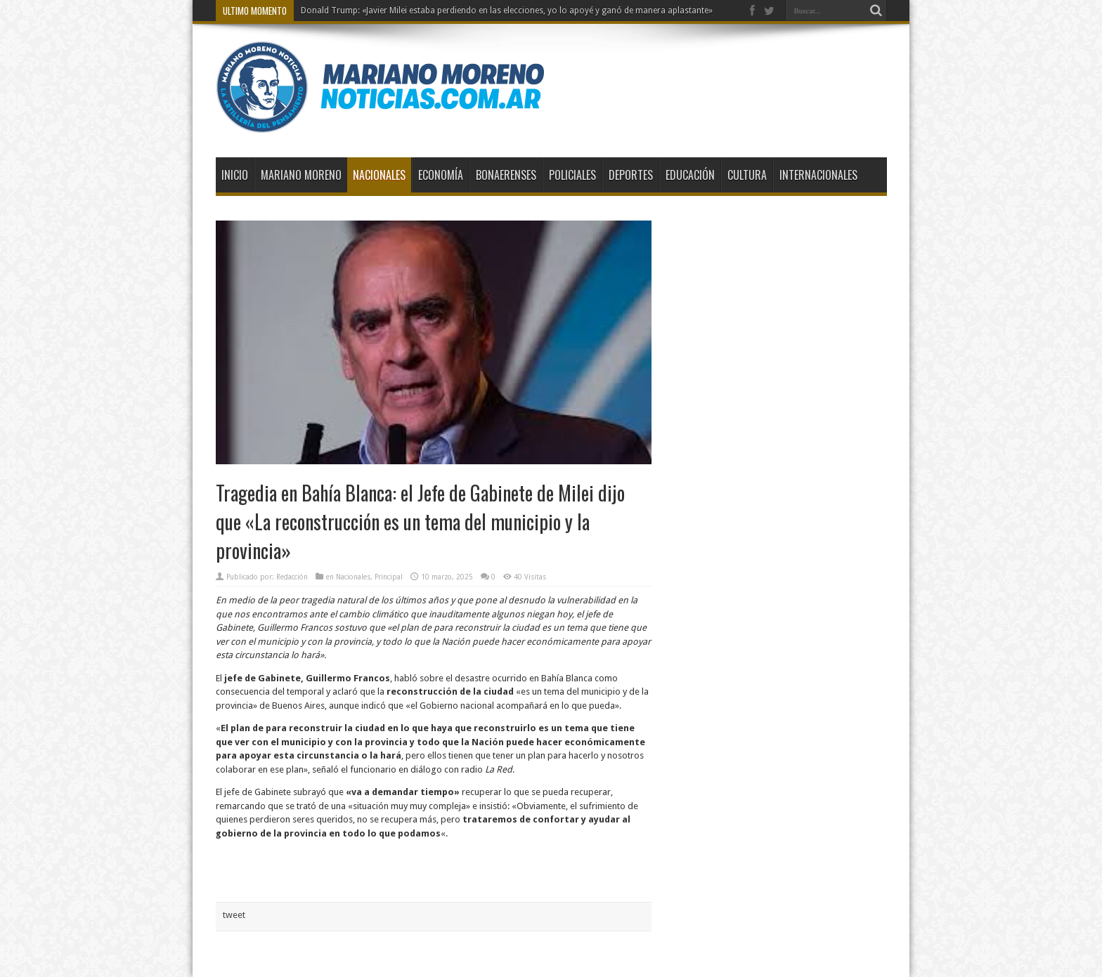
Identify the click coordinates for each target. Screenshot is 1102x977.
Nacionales (379, 174)
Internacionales (818, 174)
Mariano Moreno (301, 174)
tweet (234, 915)
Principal (389, 577)
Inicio (234, 174)
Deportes (631, 174)
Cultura (747, 174)
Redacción (292, 577)
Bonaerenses (506, 174)
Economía (440, 174)
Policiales (572, 174)
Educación (690, 174)
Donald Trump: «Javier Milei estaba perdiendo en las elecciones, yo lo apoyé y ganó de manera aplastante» (507, 10)
